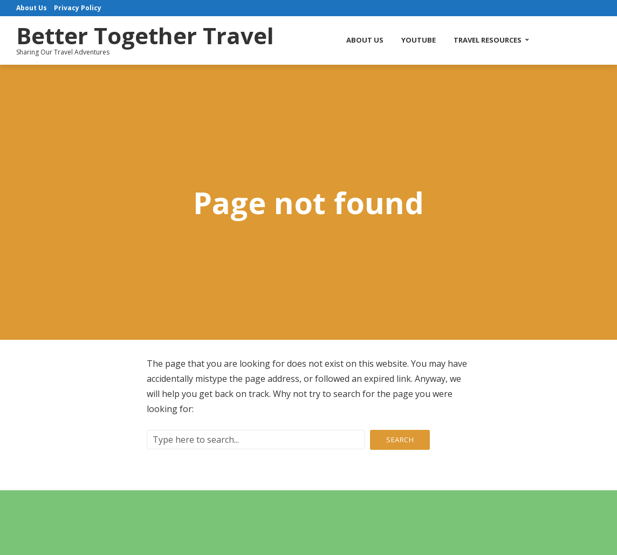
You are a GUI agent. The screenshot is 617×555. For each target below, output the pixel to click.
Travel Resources (488, 40)
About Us (364, 40)
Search (400, 439)
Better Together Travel (145, 35)
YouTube (418, 40)
